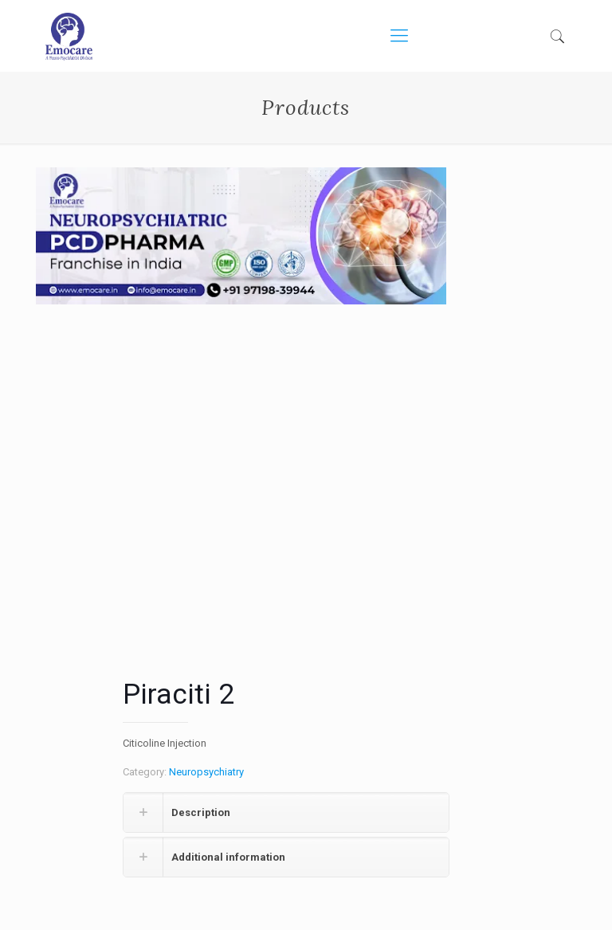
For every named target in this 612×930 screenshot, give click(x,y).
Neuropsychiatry (206, 772)
